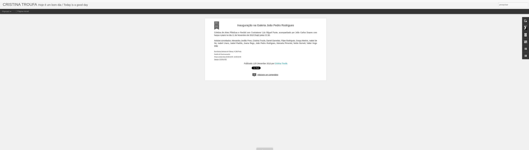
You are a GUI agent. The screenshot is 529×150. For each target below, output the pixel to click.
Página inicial (23, 11)
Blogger (277, 148)
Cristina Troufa (281, 20)
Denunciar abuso (286, 148)
